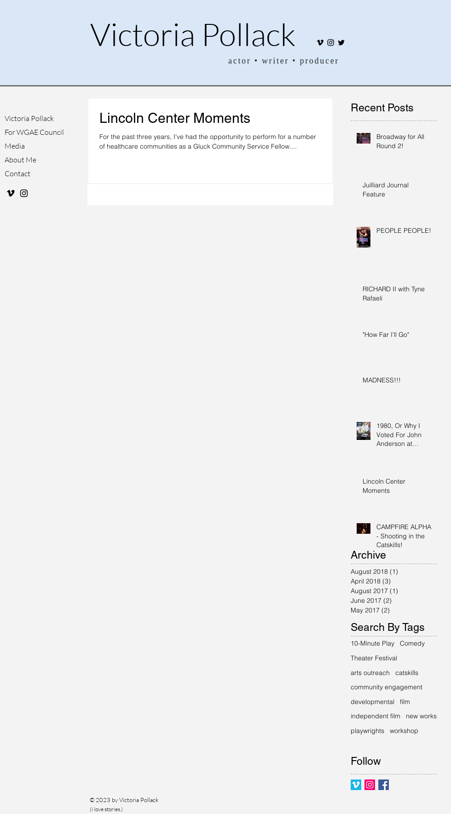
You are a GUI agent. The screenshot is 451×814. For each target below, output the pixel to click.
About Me (20, 159)
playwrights (367, 731)
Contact (17, 173)
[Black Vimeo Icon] (320, 42)
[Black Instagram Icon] (330, 42)
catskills (406, 673)
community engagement (386, 687)
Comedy (412, 643)
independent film (375, 716)
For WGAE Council (32, 132)
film (405, 702)
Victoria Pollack (192, 34)
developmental (372, 702)
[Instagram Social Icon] (369, 784)
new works (421, 716)
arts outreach (370, 673)
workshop (404, 731)
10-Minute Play (372, 643)
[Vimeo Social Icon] (356, 784)
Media (15, 145)
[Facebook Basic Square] (383, 784)
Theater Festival (374, 658)
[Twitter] (341, 42)
